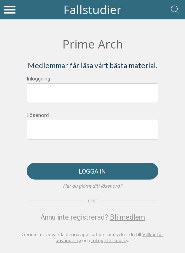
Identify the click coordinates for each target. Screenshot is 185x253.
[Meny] (9, 9)
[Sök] (175, 9)
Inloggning (38, 79)
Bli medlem (127, 217)
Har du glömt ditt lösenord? (92, 186)
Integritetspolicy (109, 240)
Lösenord (38, 115)
